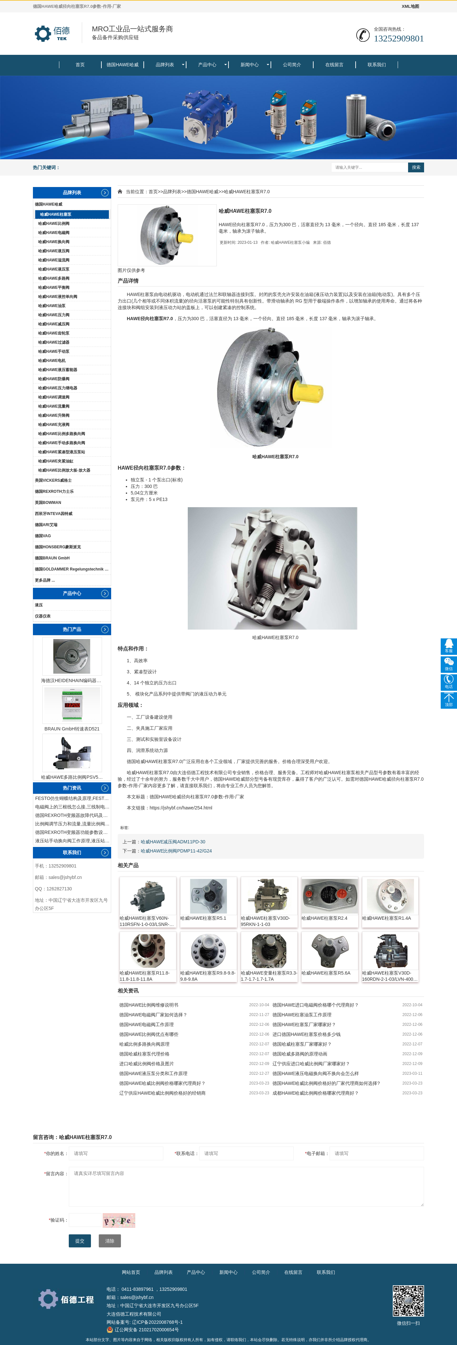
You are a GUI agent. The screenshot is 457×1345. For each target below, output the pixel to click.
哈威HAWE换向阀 (53, 242)
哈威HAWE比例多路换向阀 (61, 433)
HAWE (133, 294)
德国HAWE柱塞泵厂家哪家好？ (304, 1024)
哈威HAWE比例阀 (53, 223)
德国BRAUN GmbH (52, 558)
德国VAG (43, 536)
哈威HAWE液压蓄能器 (57, 370)
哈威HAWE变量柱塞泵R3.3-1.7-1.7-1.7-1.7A (269, 976)
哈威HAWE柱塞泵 (55, 214)
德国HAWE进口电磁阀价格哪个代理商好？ (316, 1005)
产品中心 (207, 64)
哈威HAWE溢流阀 (53, 260)
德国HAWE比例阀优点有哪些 (148, 1034)
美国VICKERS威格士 (53, 480)
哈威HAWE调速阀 (53, 397)
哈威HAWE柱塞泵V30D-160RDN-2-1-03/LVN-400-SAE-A (388, 976)
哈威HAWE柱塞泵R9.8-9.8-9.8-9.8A (208, 976)
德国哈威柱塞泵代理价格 (144, 1053)
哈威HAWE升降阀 (53, 415)
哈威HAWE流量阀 (53, 406)
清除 (109, 1240)
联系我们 (377, 64)
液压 (39, 605)
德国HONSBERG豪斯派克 (58, 547)
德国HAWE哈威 (122, 64)
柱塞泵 (147, 294)
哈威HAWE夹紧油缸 (55, 461)
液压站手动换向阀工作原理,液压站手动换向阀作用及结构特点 (73, 840)
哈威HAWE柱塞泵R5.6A (326, 973)
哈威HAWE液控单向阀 (57, 296)
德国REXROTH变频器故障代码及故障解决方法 (73, 815)
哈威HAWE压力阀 (53, 315)
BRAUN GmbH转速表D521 (72, 728)
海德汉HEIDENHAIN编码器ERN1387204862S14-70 (72, 680)
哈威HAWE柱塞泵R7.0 (247, 191)
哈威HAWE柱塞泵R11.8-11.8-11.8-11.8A (145, 976)
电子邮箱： (317, 1153)
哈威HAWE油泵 (52, 306)
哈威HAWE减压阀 (53, 324)
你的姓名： (56, 1153)
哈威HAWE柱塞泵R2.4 (324, 918)
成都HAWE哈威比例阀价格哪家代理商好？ (316, 1093)
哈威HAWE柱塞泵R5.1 (203, 918)
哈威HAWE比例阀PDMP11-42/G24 (176, 850)
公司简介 (292, 64)
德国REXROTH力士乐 (54, 491)
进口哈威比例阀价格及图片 (146, 1063)
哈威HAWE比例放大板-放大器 (64, 470)
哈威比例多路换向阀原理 (144, 1044)
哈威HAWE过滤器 (53, 342)
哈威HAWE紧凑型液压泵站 (61, 452)
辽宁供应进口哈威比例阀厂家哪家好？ (311, 1063)
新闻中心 (250, 64)
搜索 (416, 167)
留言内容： (56, 1173)
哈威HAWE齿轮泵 (53, 333)
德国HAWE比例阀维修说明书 (148, 1005)
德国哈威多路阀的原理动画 (300, 1053)
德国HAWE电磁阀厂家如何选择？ (153, 1014)
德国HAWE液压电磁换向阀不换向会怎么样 (316, 1073)
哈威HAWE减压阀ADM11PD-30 (173, 841)
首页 (80, 64)
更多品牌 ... (45, 580)
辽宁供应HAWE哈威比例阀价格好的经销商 (162, 1093)
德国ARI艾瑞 (46, 525)
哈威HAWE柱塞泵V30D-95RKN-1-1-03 (265, 921)
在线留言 (334, 64)
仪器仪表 (43, 616)
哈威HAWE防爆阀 (53, 379)
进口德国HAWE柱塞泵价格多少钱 (307, 1034)
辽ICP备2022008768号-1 (157, 1322)
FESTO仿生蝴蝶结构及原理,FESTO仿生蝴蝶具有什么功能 (73, 798)
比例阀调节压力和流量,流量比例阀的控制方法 (73, 823)
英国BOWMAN (48, 502)
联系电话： (187, 1153)
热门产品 (72, 629)
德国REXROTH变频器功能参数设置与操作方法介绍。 (73, 832)
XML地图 (410, 6)
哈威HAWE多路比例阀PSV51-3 (72, 777)
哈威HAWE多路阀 (53, 278)
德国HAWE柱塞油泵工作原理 (302, 1014)
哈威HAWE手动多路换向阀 (61, 443)
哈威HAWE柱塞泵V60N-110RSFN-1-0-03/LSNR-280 (145, 921)
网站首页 (131, 1272)
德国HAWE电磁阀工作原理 (146, 1024)
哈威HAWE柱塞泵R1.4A (386, 918)
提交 (79, 1240)
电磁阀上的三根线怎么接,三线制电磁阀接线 (73, 806)
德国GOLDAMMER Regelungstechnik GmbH (73, 569)
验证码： (59, 1220)
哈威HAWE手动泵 (53, 351)
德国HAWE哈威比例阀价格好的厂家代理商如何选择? (326, 1083)
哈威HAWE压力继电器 (57, 388)
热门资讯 (72, 787)
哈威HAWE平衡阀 (53, 287)
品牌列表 (165, 64)
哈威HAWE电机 (52, 360)
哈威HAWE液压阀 (53, 251)
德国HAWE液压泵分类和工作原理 (153, 1073)
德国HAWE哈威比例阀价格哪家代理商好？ (162, 1083)
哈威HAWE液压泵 (53, 269)
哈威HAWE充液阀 (53, 424)
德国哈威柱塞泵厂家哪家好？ (302, 1044)
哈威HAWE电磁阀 (53, 232)
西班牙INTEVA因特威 (53, 513)
